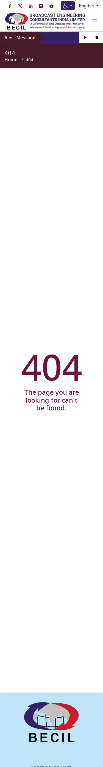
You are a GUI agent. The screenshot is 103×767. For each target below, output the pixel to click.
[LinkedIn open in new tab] (30, 6)
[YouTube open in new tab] (51, 6)
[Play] (85, 38)
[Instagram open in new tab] (41, 6)
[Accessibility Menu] (68, 5)
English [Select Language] (87, 6)
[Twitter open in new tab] (20, 6)
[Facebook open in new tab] (9, 6)
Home (11, 60)
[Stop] (97, 38)
